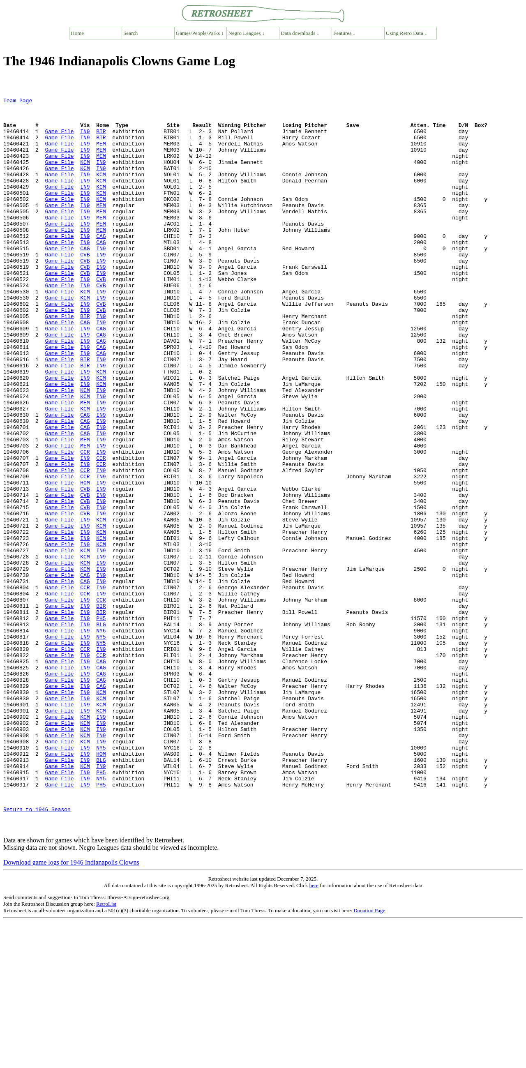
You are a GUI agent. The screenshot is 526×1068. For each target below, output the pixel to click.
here (313, 1032)
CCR (85, 523)
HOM (85, 560)
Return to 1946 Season (37, 952)
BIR (101, 138)
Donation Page (369, 1057)
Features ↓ (344, 33)
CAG (101, 264)
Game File (59, 138)
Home (77, 33)
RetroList (106, 1050)
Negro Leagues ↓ (246, 33)
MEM (101, 153)
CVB (85, 286)
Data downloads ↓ (300, 33)
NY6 (101, 737)
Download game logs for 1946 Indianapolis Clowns (71, 1009)
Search (130, 33)
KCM (85, 175)
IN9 (85, 138)
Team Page (17, 101)
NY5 (101, 745)
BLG (101, 730)
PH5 (101, 723)
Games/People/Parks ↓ (200, 33)
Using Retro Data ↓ (406, 33)
